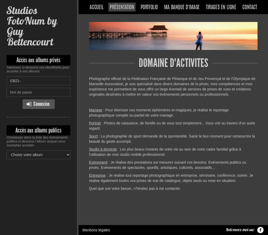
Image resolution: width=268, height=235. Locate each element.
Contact (249, 7)
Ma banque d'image (182, 7)
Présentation (122, 7)
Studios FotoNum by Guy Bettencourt (32, 26)
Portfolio (149, 7)
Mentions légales (96, 230)
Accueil (96, 7)
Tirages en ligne (221, 7)
